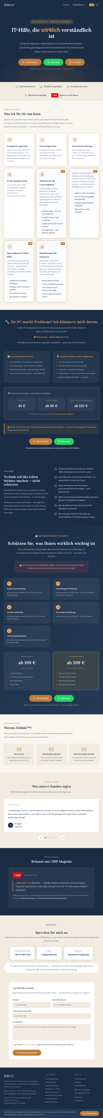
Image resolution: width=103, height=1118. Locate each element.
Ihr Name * (16, 1000)
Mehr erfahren (38, 1114)
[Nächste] (62, 837)
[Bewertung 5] (52, 837)
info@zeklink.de (78, 5)
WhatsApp (53, 62)
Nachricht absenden (27, 1052)
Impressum (78, 1097)
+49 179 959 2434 (22, 954)
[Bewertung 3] (48, 837)
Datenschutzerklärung (30, 1045)
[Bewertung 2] (47, 837)
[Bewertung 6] (54, 837)
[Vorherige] (40, 837)
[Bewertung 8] (57, 837)
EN (97, 5)
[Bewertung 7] (55, 837)
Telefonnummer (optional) (22, 1011)
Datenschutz (79, 1101)
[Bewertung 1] (45, 837)
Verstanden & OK (89, 1113)
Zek (9, 1076)
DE (91, 5)
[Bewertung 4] (50, 837)
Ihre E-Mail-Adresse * (59, 1000)
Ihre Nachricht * (18, 1022)
